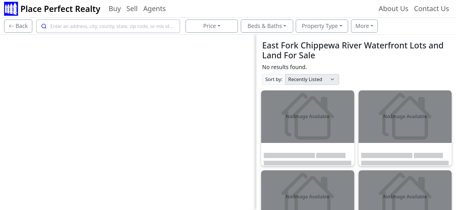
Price (209, 26)
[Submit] (43, 26)
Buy (114, 8)
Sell (132, 8)
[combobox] (108, 26)
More (362, 26)
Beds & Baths (264, 26)
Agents (154, 8)
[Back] (18, 26)
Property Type (320, 26)
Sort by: (273, 79)
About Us (393, 8)
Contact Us (431, 8)
